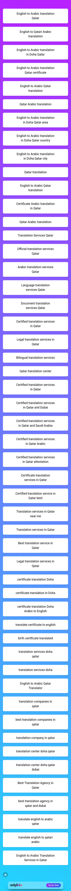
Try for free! (53, 885)
